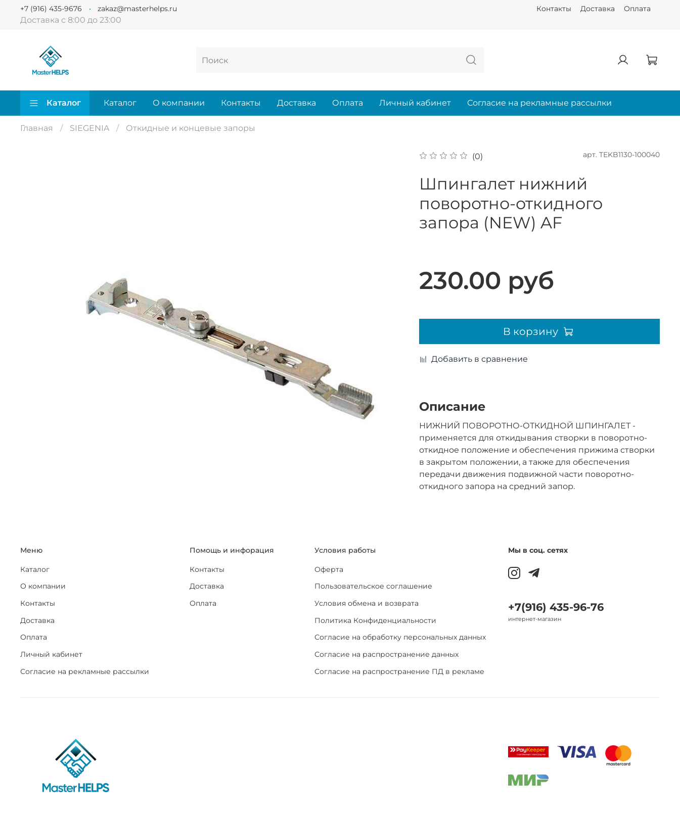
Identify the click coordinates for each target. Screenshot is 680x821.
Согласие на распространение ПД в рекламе (399, 671)
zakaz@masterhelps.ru (137, 8)
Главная (36, 128)
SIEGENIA (89, 128)
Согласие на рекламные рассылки (539, 103)
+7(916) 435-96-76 (556, 607)
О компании (179, 103)
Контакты (553, 8)
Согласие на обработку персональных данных (400, 637)
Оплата (637, 8)
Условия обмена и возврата (366, 603)
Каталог (55, 103)
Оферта (328, 569)
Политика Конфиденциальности (375, 620)
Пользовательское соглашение (373, 586)
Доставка (597, 8)
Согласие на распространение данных (386, 654)
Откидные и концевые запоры (190, 128)
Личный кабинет (415, 103)
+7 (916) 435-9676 (51, 8)
